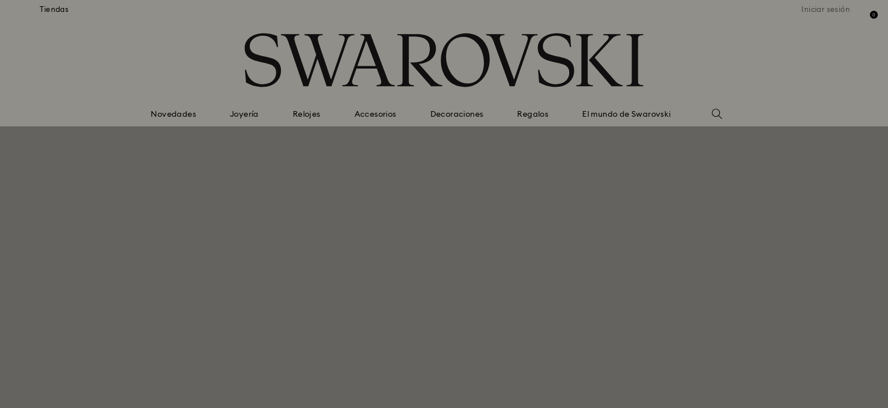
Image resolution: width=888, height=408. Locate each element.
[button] (630, 131)
